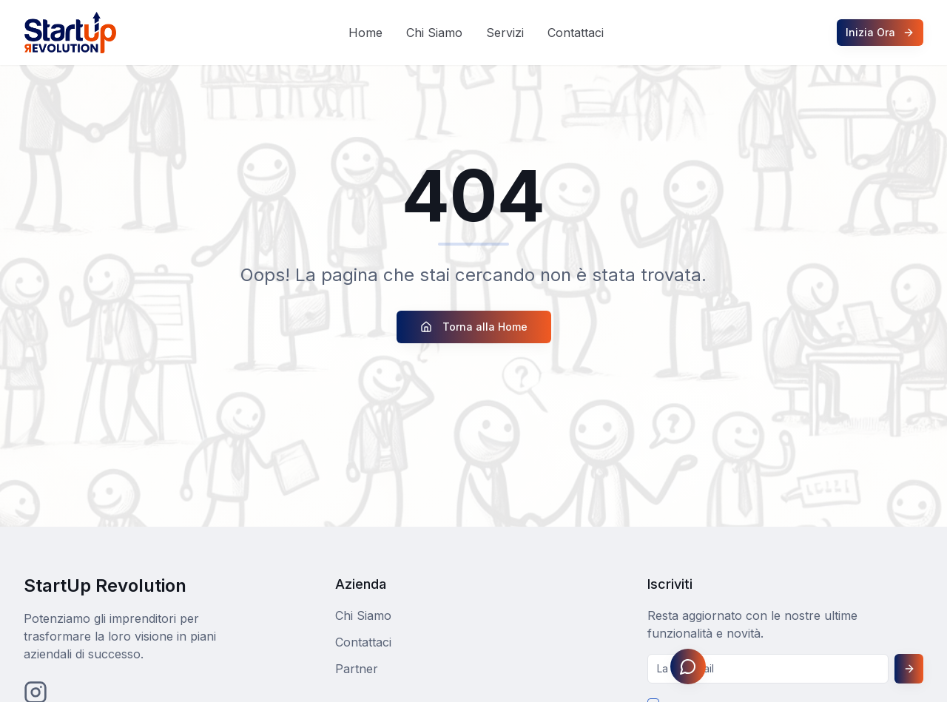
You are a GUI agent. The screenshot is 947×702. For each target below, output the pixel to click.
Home (365, 32)
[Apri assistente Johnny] (688, 666)
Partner (356, 668)
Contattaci (575, 32)
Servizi (505, 32)
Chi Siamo (434, 32)
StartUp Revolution (105, 585)
